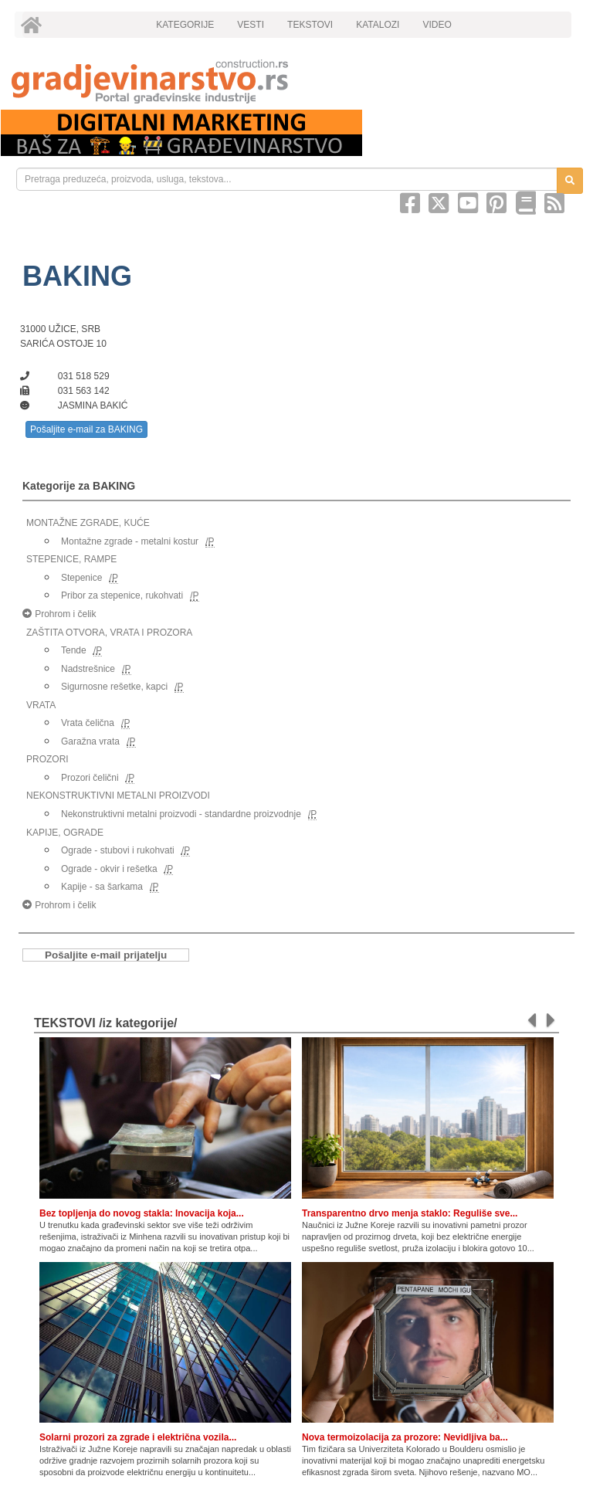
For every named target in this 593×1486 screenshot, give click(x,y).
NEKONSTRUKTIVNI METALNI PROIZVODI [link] (118, 795)
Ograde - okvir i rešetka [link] (109, 868)
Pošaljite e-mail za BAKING (86, 429)
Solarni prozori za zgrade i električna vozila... (137, 1437)
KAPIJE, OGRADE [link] (64, 832)
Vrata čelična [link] (87, 723)
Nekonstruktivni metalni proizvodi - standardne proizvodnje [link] (181, 814)
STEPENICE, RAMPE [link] (71, 559)
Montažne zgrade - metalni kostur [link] (129, 541)
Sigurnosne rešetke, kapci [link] (114, 686)
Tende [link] (73, 650)
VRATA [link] (41, 705)
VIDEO (436, 24)
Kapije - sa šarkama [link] (102, 886)
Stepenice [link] (81, 577)
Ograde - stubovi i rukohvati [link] (118, 850)
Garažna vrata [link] (90, 741)
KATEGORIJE (185, 24)
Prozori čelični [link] (90, 777)
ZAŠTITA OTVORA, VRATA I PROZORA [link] (109, 632)
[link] (296, 81)
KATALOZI (377, 24)
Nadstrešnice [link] (88, 668)
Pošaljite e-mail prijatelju (106, 955)
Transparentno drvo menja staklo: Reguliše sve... (409, 1213)
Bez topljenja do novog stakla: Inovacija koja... (141, 1213)
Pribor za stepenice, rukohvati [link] (122, 595)
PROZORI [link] (47, 759)
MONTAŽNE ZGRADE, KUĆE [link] (88, 522)
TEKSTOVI (310, 24)
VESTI (250, 24)
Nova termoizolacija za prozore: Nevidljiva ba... (405, 1437)
